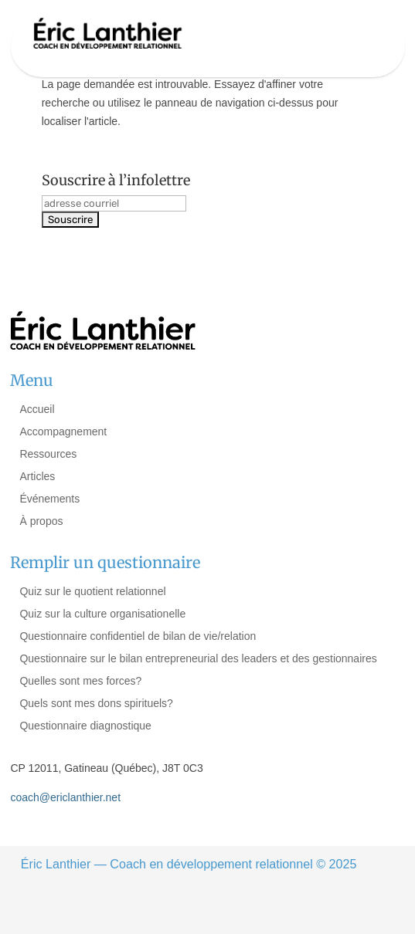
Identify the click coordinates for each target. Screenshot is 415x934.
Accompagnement (63, 431)
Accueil (36, 409)
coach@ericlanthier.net (65, 797)
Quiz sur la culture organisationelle (102, 613)
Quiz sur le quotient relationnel (92, 591)
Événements (49, 498)
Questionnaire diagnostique (85, 725)
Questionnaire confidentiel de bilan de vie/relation (137, 636)
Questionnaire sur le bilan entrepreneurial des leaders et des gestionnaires (197, 658)
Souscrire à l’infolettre (116, 180)
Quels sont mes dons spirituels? (95, 703)
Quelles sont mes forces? (80, 681)
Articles (37, 476)
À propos (41, 521)
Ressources (48, 454)
